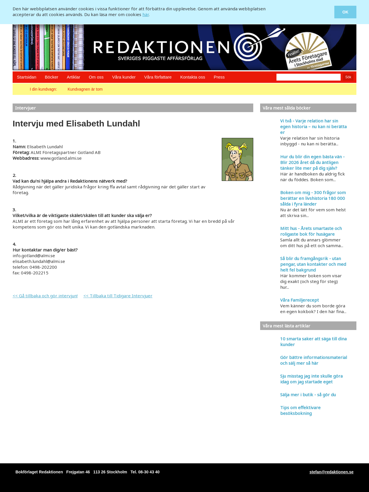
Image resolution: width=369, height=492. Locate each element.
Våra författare (158, 77)
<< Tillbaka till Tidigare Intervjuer (117, 295)
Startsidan (26, 77)
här (145, 14)
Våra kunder (124, 77)
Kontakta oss (192, 77)
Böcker (51, 77)
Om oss (96, 77)
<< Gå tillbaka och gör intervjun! (45, 295)
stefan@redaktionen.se (331, 472)
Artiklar (73, 77)
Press (219, 77)
